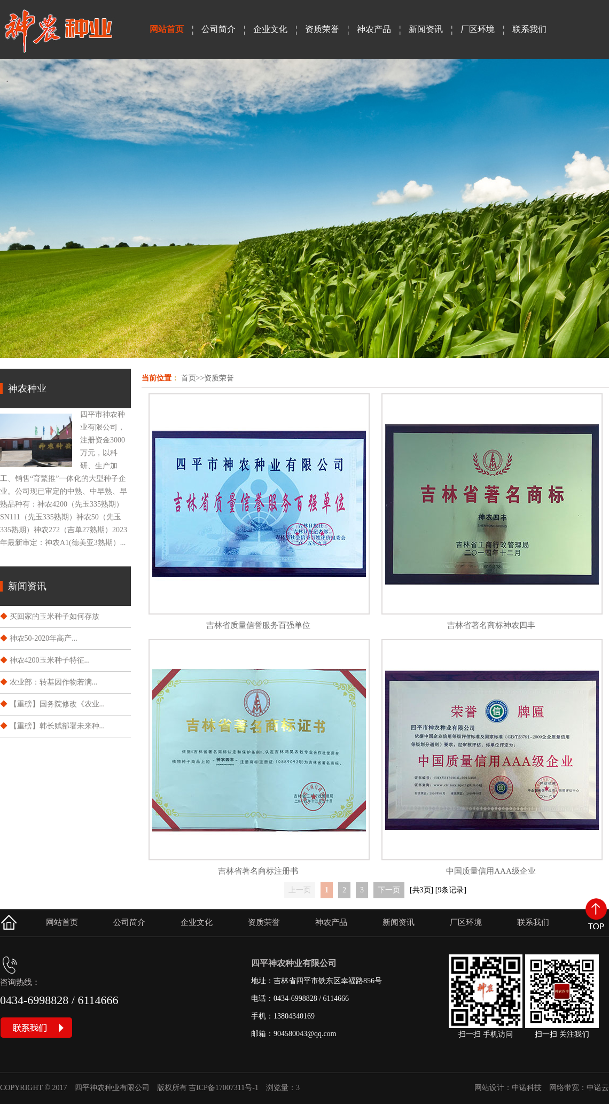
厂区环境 (477, 29)
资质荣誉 (322, 29)
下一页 (389, 890)
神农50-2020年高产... (43, 638)
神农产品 (374, 29)
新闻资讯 (426, 29)
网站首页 (167, 29)
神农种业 (27, 388)
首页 (188, 378)
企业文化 (270, 29)
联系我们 (529, 29)
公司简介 (218, 29)
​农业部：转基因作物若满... (54, 682)
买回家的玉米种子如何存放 (54, 616)
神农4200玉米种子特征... (50, 660)
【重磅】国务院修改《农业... (57, 704)
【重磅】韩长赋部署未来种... (57, 726)
